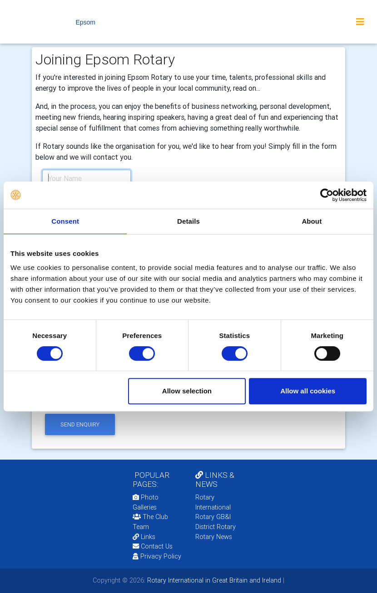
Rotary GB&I (213, 517)
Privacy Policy (157, 556)
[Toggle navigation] (360, 21)
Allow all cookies (307, 391)
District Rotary (215, 527)
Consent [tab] (65, 221)
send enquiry (79, 424)
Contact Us (153, 546)
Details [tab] (188, 221)
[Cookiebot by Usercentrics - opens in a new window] (327, 195)
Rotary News (213, 537)
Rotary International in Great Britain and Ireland (213, 580)
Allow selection (187, 391)
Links (144, 537)
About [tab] (312, 221)
